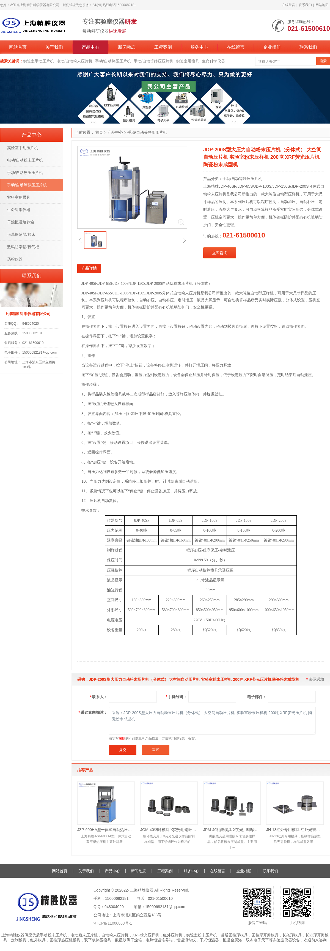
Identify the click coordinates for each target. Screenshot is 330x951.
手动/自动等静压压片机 (153, 61)
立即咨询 (219, 253)
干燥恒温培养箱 (20, 222)
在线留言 (288, 5)
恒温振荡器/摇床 (21, 234)
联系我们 (305, 5)
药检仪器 (15, 259)
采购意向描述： (93, 712)
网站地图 (322, 5)
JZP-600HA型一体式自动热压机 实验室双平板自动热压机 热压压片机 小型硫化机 (106, 829)
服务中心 (199, 47)
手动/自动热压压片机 (113, 61)
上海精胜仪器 (141, 890)
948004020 (30, 324)
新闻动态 (127, 47)
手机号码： (176, 697)
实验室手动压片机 (38, 61)
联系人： (99, 697)
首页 (99, 132)
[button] (80, 240)
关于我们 (54, 47)
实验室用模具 (187, 61)
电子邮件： (256, 697)
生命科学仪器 (213, 61)
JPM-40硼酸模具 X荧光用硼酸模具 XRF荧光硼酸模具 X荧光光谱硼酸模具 (232, 829)
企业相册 (272, 47)
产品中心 (90, 47)
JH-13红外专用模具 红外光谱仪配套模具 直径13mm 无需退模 (295, 829)
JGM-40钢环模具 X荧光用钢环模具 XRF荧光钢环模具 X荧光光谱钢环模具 (169, 829)
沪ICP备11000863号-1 (113, 923)
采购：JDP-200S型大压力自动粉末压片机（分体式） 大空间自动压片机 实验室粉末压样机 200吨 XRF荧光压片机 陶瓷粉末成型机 (212, 721)
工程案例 (163, 47)
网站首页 (18, 47)
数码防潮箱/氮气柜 (23, 247)
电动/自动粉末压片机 (74, 61)
